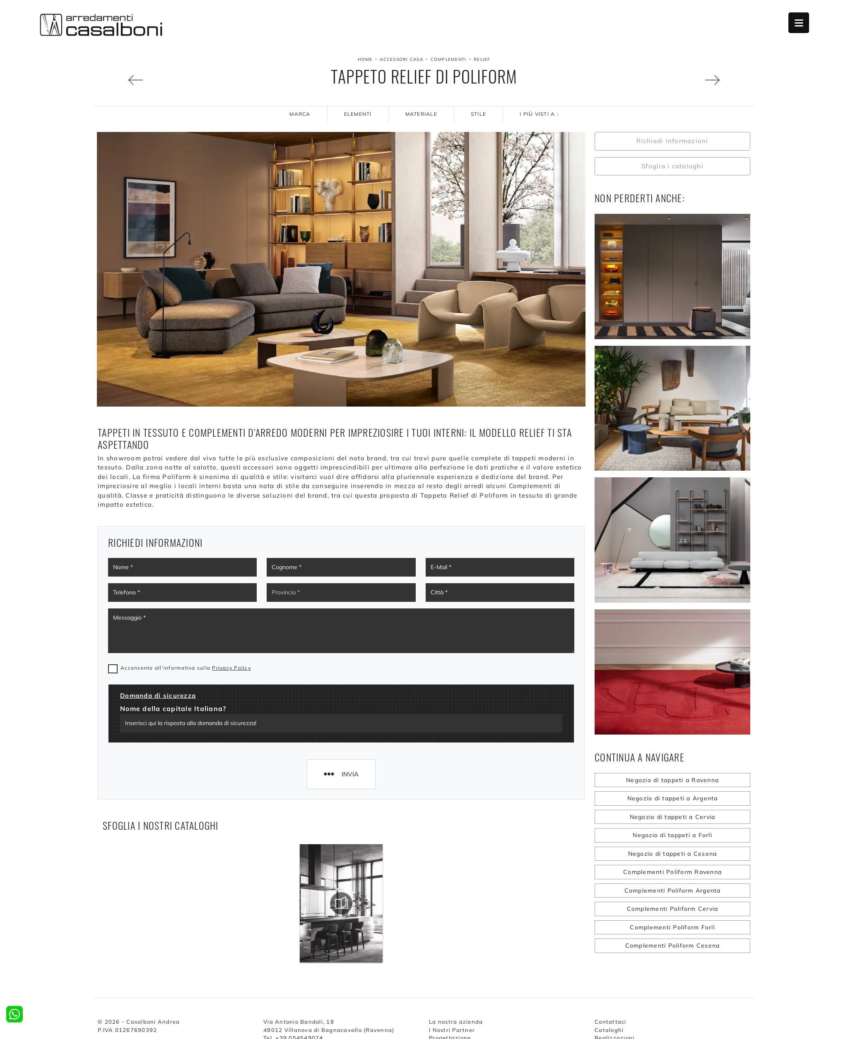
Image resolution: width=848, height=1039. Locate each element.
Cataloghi (609, 1030)
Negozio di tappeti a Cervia (673, 817)
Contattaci (610, 1021)
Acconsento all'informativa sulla (185, 668)
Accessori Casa (401, 59)
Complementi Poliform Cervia (672, 908)
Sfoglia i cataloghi (672, 166)
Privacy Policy (231, 668)
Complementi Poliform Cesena (672, 945)
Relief (482, 59)
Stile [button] (478, 114)
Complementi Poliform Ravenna (672, 872)
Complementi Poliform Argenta (672, 890)
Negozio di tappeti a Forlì (672, 835)
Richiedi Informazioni (672, 141)
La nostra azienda (456, 1021)
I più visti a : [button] (539, 114)
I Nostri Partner (452, 1030)
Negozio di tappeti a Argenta (672, 798)
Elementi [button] (358, 114)
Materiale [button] (421, 114)
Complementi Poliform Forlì (672, 927)
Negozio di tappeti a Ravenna (672, 780)
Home (365, 59)
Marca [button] (299, 114)
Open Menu (798, 22)
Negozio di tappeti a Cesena (672, 853)
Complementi (449, 59)
